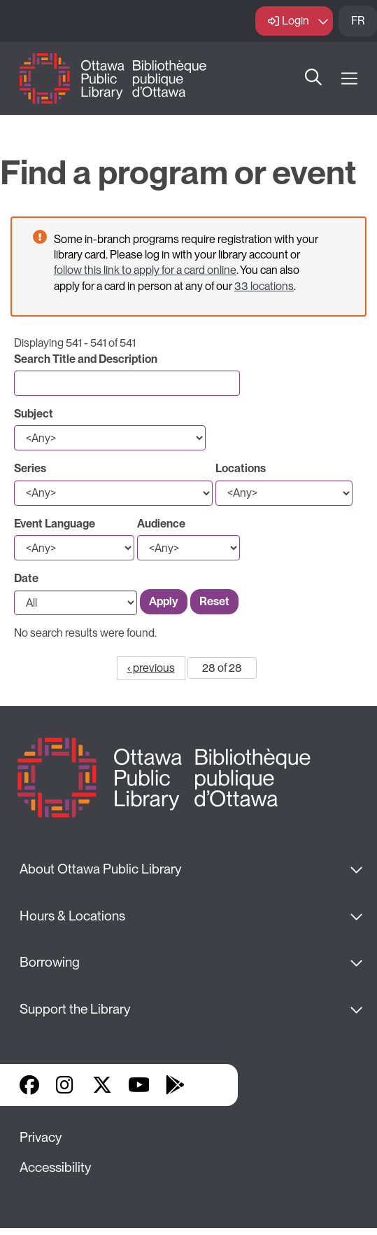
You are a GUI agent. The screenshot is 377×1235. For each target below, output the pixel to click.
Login (295, 20)
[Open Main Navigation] (349, 78)
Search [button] (313, 78)
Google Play (175, 1085)
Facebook (29, 1085)
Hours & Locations (72, 916)
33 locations (264, 286)
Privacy (41, 1137)
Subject (33, 413)
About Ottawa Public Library (100, 869)
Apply (163, 601)
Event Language (54, 523)
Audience (161, 523)
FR (357, 20)
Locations (240, 468)
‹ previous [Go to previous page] (151, 668)
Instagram (66, 1085)
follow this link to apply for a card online (145, 270)
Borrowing (50, 962)
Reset (214, 601)
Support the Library (75, 1009)
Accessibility (55, 1167)
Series (30, 468)
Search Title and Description (85, 359)
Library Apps (211, 1085)
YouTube (139, 1085)
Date (26, 578)
